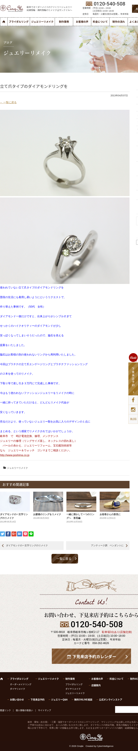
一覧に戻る (63, 558)
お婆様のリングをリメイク (47, 514)
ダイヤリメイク (17, 688)
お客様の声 (82, 21)
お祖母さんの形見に (110, 514)
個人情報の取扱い (24, 710)
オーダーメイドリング (20, 684)
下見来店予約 (38, 699)
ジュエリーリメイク (42, 21)
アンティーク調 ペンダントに (107, 545)
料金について (100, 21)
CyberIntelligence (105, 746)
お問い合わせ (17, 699)
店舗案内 (96, 685)
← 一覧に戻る (8, 102)
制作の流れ (118, 21)
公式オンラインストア (110, 699)
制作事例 (64, 21)
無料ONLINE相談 (83, 699)
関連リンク (5, 710)
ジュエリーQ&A (59, 699)
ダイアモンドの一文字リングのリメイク (27, 545)
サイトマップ (44, 710)
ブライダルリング (19, 21)
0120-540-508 (97, 624)
